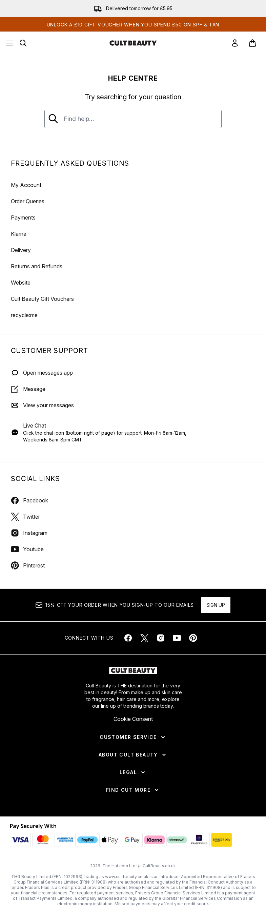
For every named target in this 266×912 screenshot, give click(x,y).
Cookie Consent (133, 719)
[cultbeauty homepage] (133, 43)
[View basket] (252, 43)
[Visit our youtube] (177, 638)
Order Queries (27, 201)
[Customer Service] (133, 737)
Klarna (18, 233)
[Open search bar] (23, 43)
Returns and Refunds (36, 266)
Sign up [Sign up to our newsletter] (215, 605)
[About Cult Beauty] (133, 754)
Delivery (21, 250)
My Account (26, 185)
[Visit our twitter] (144, 638)
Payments (23, 217)
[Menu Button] (9, 43)
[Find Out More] (133, 790)
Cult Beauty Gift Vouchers (42, 298)
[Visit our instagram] (160, 638)
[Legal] (133, 772)
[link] (235, 43)
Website (20, 282)
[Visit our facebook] (128, 638)
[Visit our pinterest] (193, 638)
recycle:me (24, 315)
